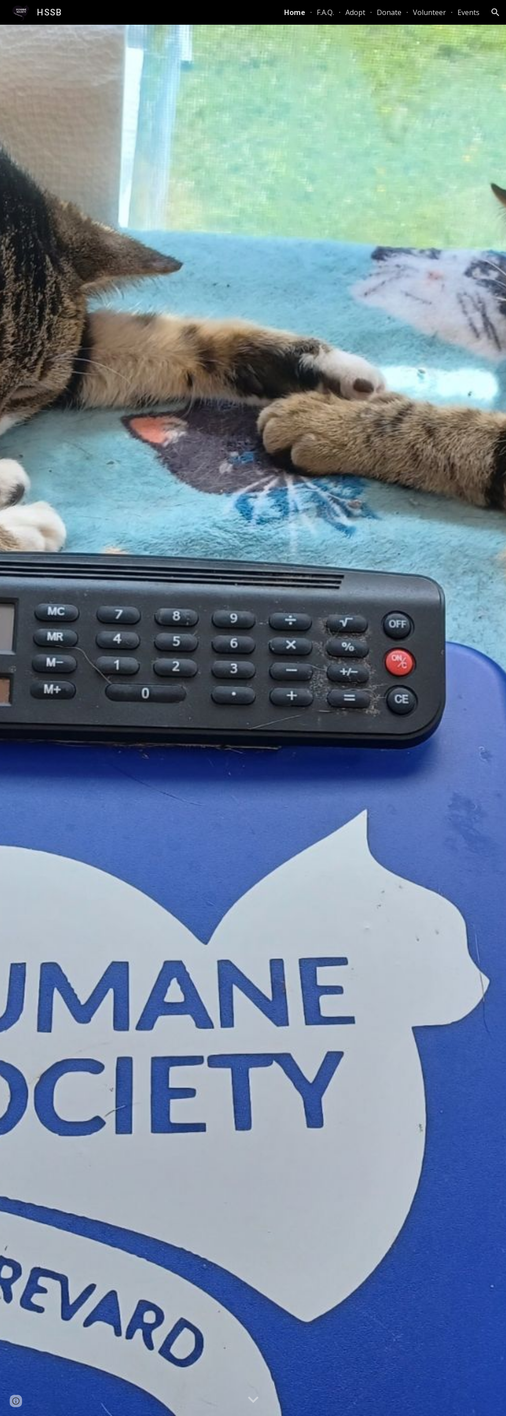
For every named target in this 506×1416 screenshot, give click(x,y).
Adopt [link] (355, 12)
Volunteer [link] (429, 12)
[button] (495, 12)
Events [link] (468, 12)
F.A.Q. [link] (325, 12)
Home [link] (294, 12)
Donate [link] (389, 12)
